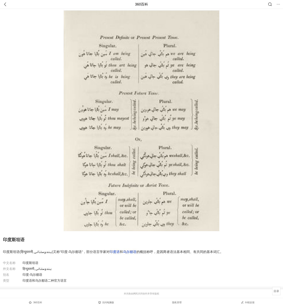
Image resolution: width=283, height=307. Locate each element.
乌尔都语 (129, 252)
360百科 (141, 4)
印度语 (115, 252)
